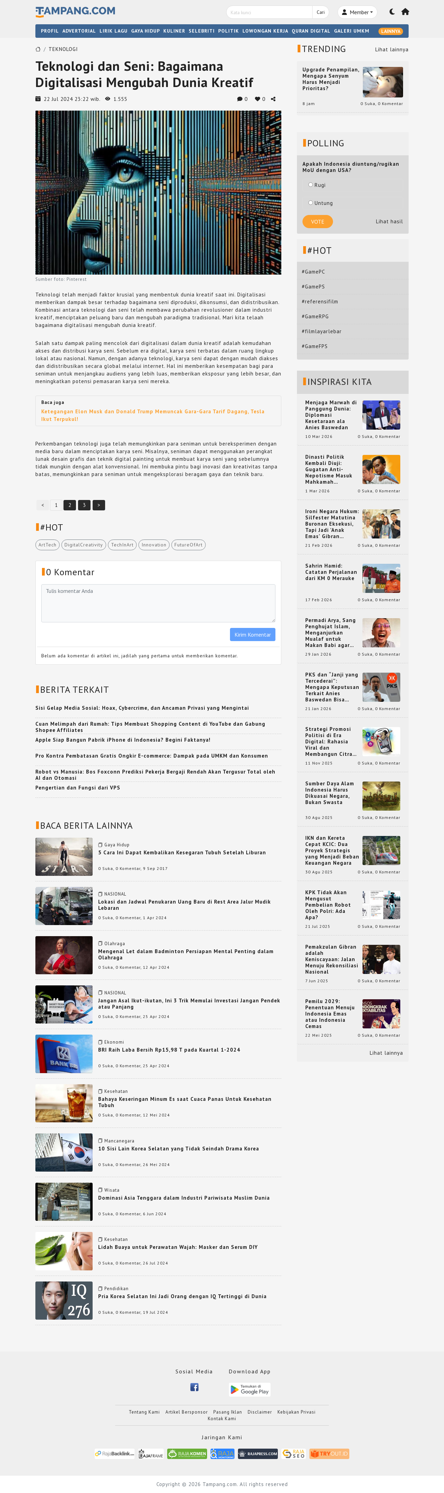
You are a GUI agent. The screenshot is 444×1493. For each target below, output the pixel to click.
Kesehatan (116, 1091)
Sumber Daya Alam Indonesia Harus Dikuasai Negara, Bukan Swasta (329, 792)
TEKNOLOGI (63, 49)
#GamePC (313, 271)
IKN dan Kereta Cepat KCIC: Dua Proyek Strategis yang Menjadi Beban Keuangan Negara (332, 850)
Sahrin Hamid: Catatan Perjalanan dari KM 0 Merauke (331, 572)
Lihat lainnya (392, 49)
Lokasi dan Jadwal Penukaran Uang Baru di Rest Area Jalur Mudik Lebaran (184, 904)
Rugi (317, 185)
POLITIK (228, 31)
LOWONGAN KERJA (265, 31)
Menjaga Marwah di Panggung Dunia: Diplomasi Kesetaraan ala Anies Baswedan (331, 415)
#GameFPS (315, 346)
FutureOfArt (188, 545)
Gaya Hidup (117, 845)
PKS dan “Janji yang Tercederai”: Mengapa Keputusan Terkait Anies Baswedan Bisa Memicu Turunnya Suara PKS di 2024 (332, 687)
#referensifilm (320, 301)
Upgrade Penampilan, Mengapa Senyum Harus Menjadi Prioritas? (330, 79)
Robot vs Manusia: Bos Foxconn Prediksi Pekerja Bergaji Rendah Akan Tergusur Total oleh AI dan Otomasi (155, 774)
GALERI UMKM (351, 31)
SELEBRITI (202, 31)
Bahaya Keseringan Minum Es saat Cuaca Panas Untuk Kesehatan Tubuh (185, 1102)
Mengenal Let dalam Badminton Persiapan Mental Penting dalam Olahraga (186, 954)
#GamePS (313, 286)
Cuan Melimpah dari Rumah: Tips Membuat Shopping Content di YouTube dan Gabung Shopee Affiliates (150, 726)
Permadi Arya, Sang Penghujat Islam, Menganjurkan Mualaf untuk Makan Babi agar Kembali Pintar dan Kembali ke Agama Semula (331, 632)
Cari (321, 12)
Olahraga (114, 944)
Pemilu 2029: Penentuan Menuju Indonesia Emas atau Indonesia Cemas (330, 1013)
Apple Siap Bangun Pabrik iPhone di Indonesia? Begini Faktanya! (123, 739)
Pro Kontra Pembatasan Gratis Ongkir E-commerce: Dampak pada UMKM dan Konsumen (151, 755)
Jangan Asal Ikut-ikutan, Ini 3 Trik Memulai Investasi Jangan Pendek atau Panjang (189, 1003)
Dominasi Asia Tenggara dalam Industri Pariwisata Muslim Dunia (184, 1197)
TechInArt (122, 545)
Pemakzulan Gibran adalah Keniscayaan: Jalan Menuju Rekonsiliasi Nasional (331, 959)
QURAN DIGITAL (311, 31)
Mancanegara (119, 1141)
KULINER (174, 31)
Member (355, 12)
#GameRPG (315, 316)
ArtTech (48, 545)
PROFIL (50, 31)
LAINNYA (390, 31)
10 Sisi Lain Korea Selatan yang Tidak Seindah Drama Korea (178, 1148)
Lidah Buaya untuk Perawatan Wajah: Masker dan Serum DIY (178, 1247)
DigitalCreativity (84, 545)
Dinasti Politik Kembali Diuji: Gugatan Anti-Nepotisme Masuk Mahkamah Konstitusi (328, 469)
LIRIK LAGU (114, 31)
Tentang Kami (144, 1412)
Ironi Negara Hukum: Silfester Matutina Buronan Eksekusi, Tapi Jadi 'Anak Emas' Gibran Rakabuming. (332, 524)
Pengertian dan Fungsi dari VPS (77, 787)
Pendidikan (116, 1289)
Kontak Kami (222, 1419)
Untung (320, 203)
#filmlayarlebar (322, 331)
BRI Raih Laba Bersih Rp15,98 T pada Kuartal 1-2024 (169, 1049)
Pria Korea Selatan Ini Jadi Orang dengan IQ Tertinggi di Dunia (182, 1296)
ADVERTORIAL (79, 31)
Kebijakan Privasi (297, 1412)
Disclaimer (260, 1412)
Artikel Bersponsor (186, 1412)
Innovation (154, 545)
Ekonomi (114, 1042)
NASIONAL (115, 894)
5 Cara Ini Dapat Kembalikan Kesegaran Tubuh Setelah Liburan (182, 852)
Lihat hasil (389, 221)
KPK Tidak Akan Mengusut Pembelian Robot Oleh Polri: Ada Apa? (328, 905)
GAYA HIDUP (145, 31)
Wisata (112, 1190)
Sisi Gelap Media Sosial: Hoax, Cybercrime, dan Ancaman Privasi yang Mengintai (142, 708)
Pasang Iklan (227, 1412)
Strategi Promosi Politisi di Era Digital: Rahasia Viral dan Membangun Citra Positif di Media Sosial (328, 741)
